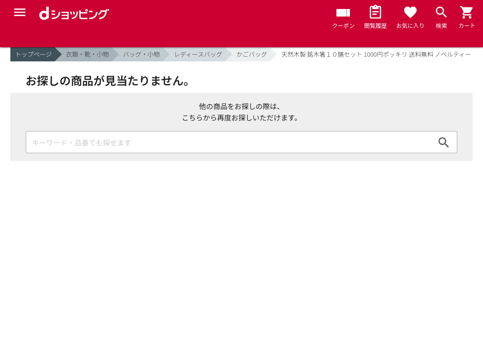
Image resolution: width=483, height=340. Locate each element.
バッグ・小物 (141, 54)
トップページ (33, 54)
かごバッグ (251, 54)
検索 (443, 142)
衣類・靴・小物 (87, 54)
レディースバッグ (198, 54)
